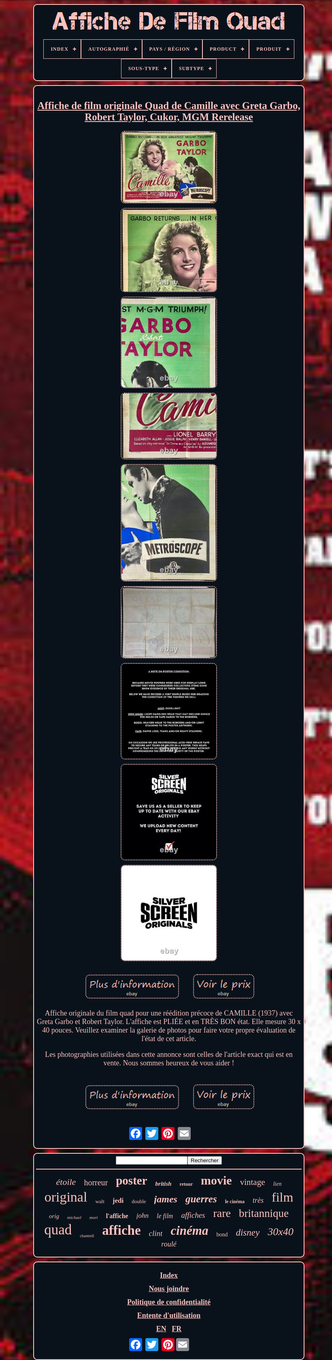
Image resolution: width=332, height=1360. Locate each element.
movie (216, 1180)
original (66, 1196)
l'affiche (117, 1215)
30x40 (281, 1232)
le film (165, 1215)
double (139, 1201)
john (142, 1215)
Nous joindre (169, 1289)
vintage (252, 1182)
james (165, 1199)
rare (222, 1213)
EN (161, 1329)
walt (99, 1201)
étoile (66, 1182)
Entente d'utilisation (169, 1315)
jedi (118, 1200)
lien (277, 1184)
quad (58, 1230)
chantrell (87, 1236)
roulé (168, 1244)
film (282, 1197)
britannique (264, 1213)
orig (54, 1216)
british (163, 1183)
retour (186, 1184)
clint (156, 1233)
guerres (201, 1198)
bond (222, 1235)
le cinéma (235, 1201)
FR (176, 1329)
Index (169, 1275)
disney (248, 1232)
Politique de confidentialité (169, 1302)
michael (74, 1217)
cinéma (189, 1230)
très (258, 1200)
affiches (193, 1215)
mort (93, 1217)
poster (131, 1180)
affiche (121, 1230)
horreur (96, 1182)
